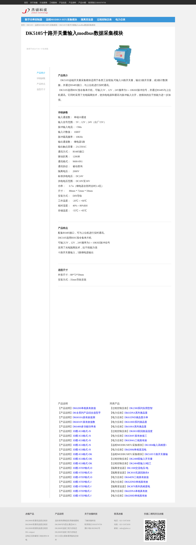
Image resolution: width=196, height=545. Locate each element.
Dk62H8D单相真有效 (135, 495)
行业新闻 (43, 3)
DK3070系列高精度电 (138, 486)
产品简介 (41, 73)
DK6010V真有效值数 (84, 422)
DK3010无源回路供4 (138, 472)
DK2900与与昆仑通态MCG (66, 524)
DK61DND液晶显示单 (136, 417)
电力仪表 (120, 19)
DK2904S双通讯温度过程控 (36, 524)
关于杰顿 (34, 3)
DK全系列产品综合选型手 (87, 412)
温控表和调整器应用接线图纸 (67, 521)
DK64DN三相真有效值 (136, 477)
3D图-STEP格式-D (82, 468)
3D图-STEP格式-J (82, 482)
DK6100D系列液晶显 (135, 422)
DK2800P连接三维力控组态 (66, 528)
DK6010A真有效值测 (84, 417)
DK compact (30, 532)
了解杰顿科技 (90, 521)
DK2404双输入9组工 (140, 463)
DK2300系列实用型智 (141, 408)
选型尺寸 (41, 89)
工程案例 (53, 3)
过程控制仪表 (104, 19)
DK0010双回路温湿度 (141, 431)
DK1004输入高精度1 (156, 445)
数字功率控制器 (33, 19)
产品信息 (62, 3)
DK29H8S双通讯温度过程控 (36, 528)
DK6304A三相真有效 (135, 440)
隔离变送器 (87, 19)
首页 (26, 3)
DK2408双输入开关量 (141, 458)
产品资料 (72, 3)
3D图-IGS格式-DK (82, 454)
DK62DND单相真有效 (136, 482)
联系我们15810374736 (97, 3)
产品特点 (41, 84)
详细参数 (41, 78)
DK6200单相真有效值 (84, 408)
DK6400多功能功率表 (84, 426)
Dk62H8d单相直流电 (135, 449)
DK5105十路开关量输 (156, 454)
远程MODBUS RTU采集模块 (61, 19)
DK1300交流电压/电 (137, 468)
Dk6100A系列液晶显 (135, 426)
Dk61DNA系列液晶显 (135, 412)
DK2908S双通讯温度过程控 (36, 521)
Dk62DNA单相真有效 (135, 491)
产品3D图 (82, 3)
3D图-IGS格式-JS (82, 431)
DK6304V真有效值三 (135, 435)
